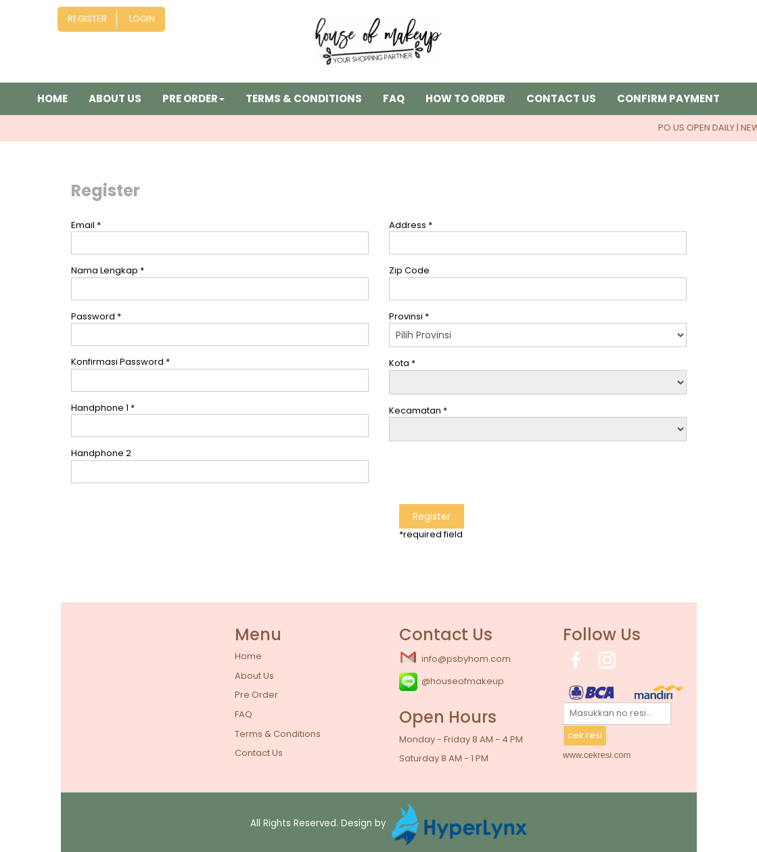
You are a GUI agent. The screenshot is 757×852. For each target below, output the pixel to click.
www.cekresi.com (596, 755)
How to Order (465, 98)
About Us (115, 98)
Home (52, 98)
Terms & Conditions (304, 98)
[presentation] (492, 477)
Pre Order (256, 694)
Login (142, 18)
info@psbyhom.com (455, 657)
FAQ (394, 98)
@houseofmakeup (451, 682)
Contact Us (561, 98)
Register (87, 18)
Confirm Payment (668, 98)
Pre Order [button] (193, 98)
